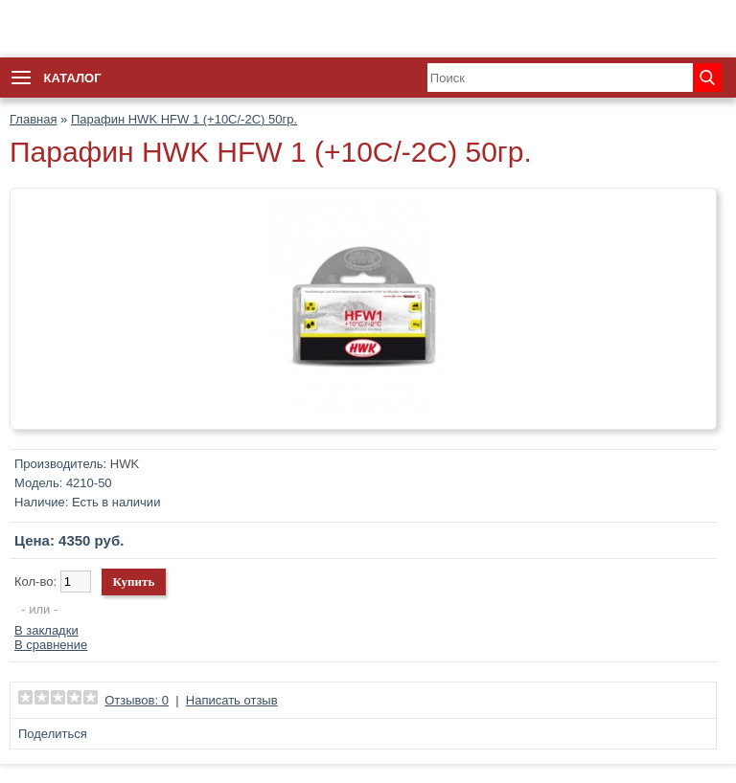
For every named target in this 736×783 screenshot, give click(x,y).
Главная (33, 119)
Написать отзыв (232, 700)
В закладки (46, 630)
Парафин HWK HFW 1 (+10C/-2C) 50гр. (184, 119)
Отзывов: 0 (136, 700)
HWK (124, 464)
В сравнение (50, 645)
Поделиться (52, 734)
